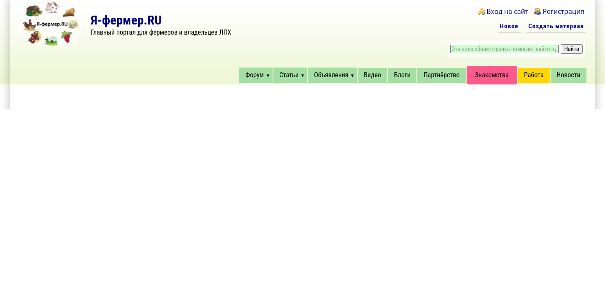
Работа (533, 75)
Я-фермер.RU (126, 20)
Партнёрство (441, 75)
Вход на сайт (507, 11)
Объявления (331, 75)
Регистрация (563, 11)
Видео (372, 75)
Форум (255, 75)
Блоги (402, 75)
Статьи (289, 75)
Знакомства (492, 75)
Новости (568, 75)
